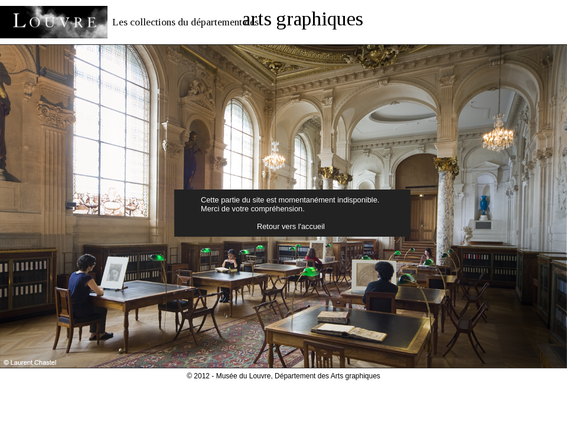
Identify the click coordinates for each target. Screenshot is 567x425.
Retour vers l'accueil (291, 226)
